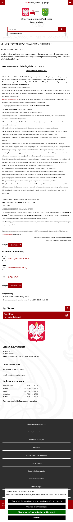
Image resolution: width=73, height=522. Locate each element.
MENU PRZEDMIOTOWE (15, 44)
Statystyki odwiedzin (36, 479)
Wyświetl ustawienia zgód (36, 507)
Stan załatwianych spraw (36, 424)
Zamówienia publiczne (36, 432)
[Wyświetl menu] (70, 2)
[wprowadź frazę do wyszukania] (32, 29)
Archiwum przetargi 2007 (11, 49)
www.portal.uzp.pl (7, 234)
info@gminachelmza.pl (16, 375)
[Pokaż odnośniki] (2, 2)
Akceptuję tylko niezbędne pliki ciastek (36, 512)
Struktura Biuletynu (36, 440)
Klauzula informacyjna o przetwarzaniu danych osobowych (36, 501)
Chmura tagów (36, 487)
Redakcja (36, 447)
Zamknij (36, 517)
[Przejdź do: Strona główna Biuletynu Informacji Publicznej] (2, 44)
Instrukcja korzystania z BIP (36, 455)
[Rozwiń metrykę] (15, 245)
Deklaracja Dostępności (36, 471)
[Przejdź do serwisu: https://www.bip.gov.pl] (36, 3)
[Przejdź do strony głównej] (36, 16)
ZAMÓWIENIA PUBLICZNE (38, 44)
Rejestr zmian (36, 463)
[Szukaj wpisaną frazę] (62, 29)
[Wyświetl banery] (67, 308)
